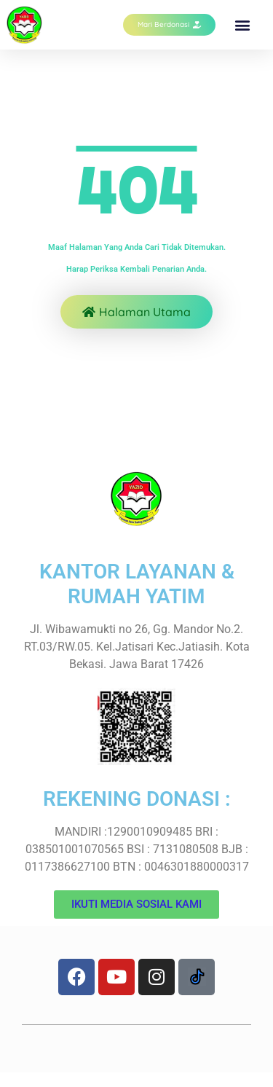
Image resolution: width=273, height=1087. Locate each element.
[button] (243, 25)
